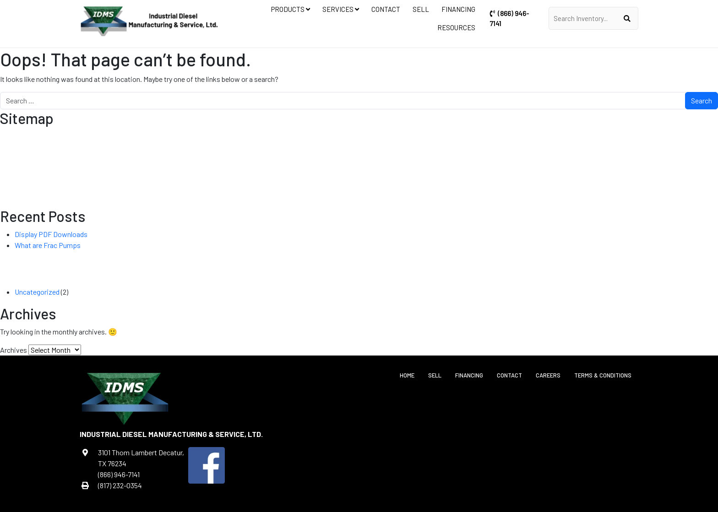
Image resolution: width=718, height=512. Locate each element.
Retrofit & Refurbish (469, 158)
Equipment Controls (420, 147)
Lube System (239, 180)
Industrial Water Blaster (346, 169)
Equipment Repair (539, 147)
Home (407, 375)
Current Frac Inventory (269, 169)
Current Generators (354, 202)
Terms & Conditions (602, 375)
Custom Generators (356, 191)
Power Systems (412, 158)
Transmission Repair (534, 158)
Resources (456, 27)
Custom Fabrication (482, 147)
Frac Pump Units (361, 158)
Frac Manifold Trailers (299, 158)
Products (290, 9)
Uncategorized (37, 291)
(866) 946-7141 (509, 18)
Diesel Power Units (357, 147)
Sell (421, 9)
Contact (385, 9)
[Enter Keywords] (589, 18)
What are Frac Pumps (48, 245)
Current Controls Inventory (282, 147)
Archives (13, 349)
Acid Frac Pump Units (292, 180)
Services (340, 9)
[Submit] (627, 18)
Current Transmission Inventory (275, 191)
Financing (458, 9)
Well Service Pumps (355, 180)
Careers (548, 375)
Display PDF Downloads (51, 234)
